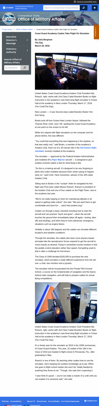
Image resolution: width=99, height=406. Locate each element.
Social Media (54, 401)
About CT (31, 401)
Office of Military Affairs (24, 29)
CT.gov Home (7, 29)
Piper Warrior (58, 160)
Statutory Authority (11, 50)
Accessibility (15, 401)
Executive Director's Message (11, 40)
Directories (42, 401)
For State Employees (70, 401)
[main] (49, 204)
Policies (5, 401)
